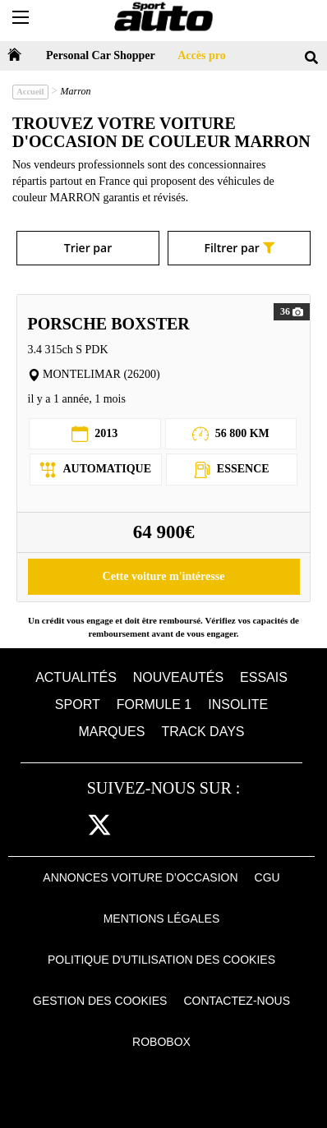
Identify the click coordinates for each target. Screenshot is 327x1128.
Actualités (76, 677)
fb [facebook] (68, 826)
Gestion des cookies (100, 1000)
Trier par (88, 248)
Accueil (30, 91)
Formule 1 (154, 704)
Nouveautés (178, 677)
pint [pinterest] (174, 826)
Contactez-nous (236, 1000)
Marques (112, 732)
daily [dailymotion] (252, 826)
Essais (264, 677)
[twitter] (99, 826)
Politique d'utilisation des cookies (161, 959)
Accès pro (201, 55)
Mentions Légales (162, 918)
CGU (267, 877)
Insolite (238, 704)
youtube (212, 826)
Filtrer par (239, 248)
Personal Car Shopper (100, 55)
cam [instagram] (137, 826)
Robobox (161, 1041)
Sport (77, 704)
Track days (202, 732)
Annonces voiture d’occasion (140, 877)
